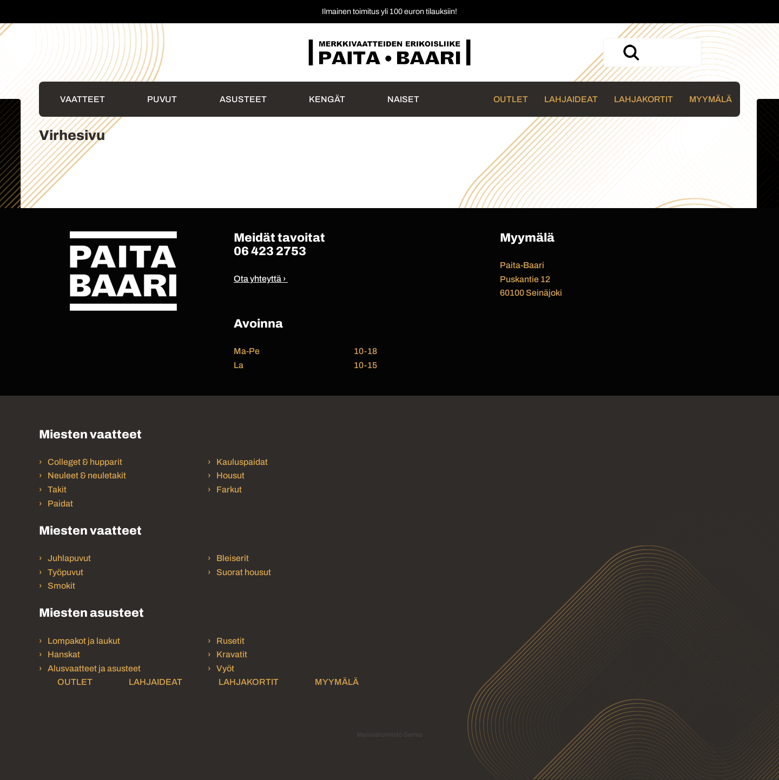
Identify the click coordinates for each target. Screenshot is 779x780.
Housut (230, 475)
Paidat (60, 503)
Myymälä (710, 99)
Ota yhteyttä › (260, 278)
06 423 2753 (270, 251)
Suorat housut (243, 572)
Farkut (229, 489)
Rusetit (230, 640)
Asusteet (243, 99)
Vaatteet (82, 99)
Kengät (327, 99)
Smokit (61, 585)
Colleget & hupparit (85, 461)
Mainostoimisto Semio (389, 734)
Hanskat (64, 654)
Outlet (510, 99)
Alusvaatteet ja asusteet (94, 668)
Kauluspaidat (242, 461)
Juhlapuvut (69, 558)
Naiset (403, 99)
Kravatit (231, 654)
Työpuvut (65, 572)
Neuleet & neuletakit (87, 475)
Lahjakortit (643, 99)
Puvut (162, 99)
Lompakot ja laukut (84, 640)
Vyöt (225, 668)
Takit (57, 489)
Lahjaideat (571, 99)
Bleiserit (232, 558)
